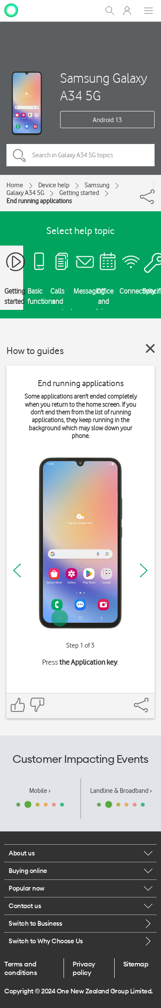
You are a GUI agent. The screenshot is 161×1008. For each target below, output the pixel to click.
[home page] (11, 10)
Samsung (97, 185)
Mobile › (40, 791)
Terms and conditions (20, 968)
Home (14, 185)
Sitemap (136, 964)
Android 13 (107, 120)
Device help (54, 185)
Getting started (79, 193)
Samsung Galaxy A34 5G (103, 86)
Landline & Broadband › (121, 791)
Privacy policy (84, 968)
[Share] (154, 184)
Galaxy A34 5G (25, 193)
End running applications (39, 201)
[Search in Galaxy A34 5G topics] (80, 155)
